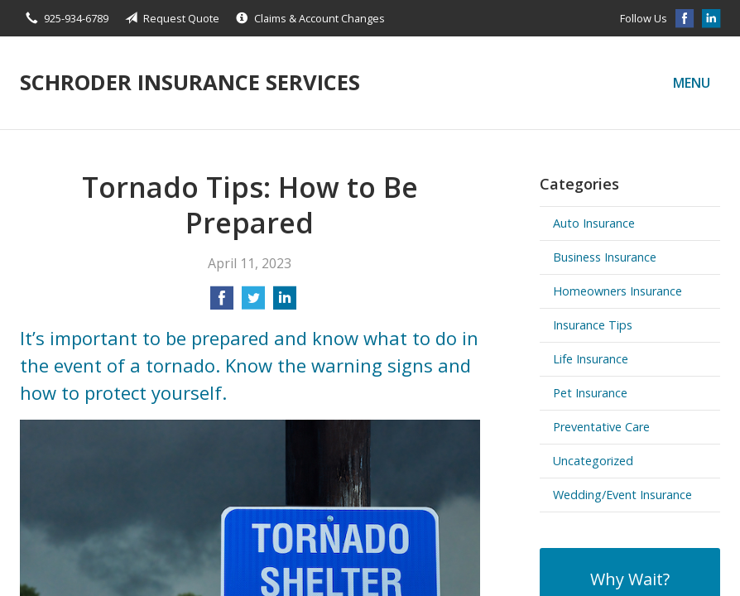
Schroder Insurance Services (190, 82)
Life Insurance (590, 359)
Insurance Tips (592, 325)
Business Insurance (604, 257)
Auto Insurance (594, 223)
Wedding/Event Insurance (622, 494)
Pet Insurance (590, 393)
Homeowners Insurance (617, 291)
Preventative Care (601, 427)
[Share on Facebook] (221, 303)
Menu (691, 83)
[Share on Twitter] (253, 303)
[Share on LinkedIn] (284, 303)
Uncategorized (593, 461)
